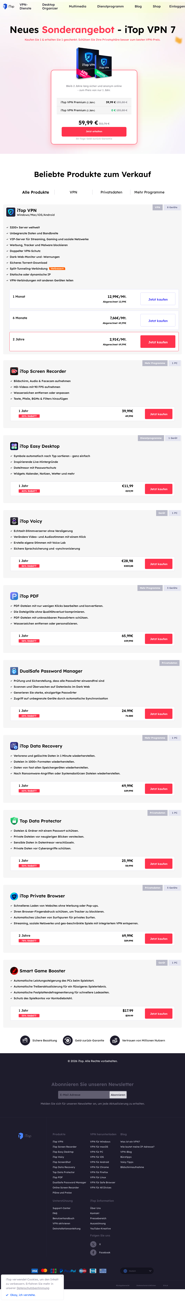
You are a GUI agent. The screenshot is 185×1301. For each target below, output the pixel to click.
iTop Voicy (58, 1156)
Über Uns (95, 1208)
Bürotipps (126, 1156)
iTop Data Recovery (64, 1167)
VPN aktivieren (61, 1223)
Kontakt (94, 1213)
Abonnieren (118, 1094)
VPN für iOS (97, 1156)
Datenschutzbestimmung (33, 1288)
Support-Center (62, 1208)
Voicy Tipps (126, 1162)
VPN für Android (99, 1162)
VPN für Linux (98, 1177)
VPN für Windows (100, 1141)
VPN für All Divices (100, 1187)
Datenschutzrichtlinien (146, 1285)
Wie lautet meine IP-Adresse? (137, 1146)
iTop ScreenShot (62, 1162)
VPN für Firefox (99, 1172)
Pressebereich (98, 1218)
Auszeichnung (98, 1223)
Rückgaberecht (122, 1285)
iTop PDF (58, 1177)
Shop (157, 6)
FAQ (55, 1213)
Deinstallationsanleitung (67, 1228)
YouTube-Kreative (100, 1228)
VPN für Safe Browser (102, 1182)
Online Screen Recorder (66, 1187)
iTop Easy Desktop (63, 1151)
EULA (165, 1285)
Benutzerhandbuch (63, 1218)
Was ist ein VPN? (130, 1141)
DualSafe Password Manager (69, 1182)
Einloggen (177, 6)
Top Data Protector (64, 1172)
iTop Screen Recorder (65, 1146)
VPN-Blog (126, 1151)
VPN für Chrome (99, 1167)
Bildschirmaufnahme (132, 1167)
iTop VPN (58, 1141)
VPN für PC (96, 1151)
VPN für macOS (99, 1146)
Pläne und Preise (62, 1192)
